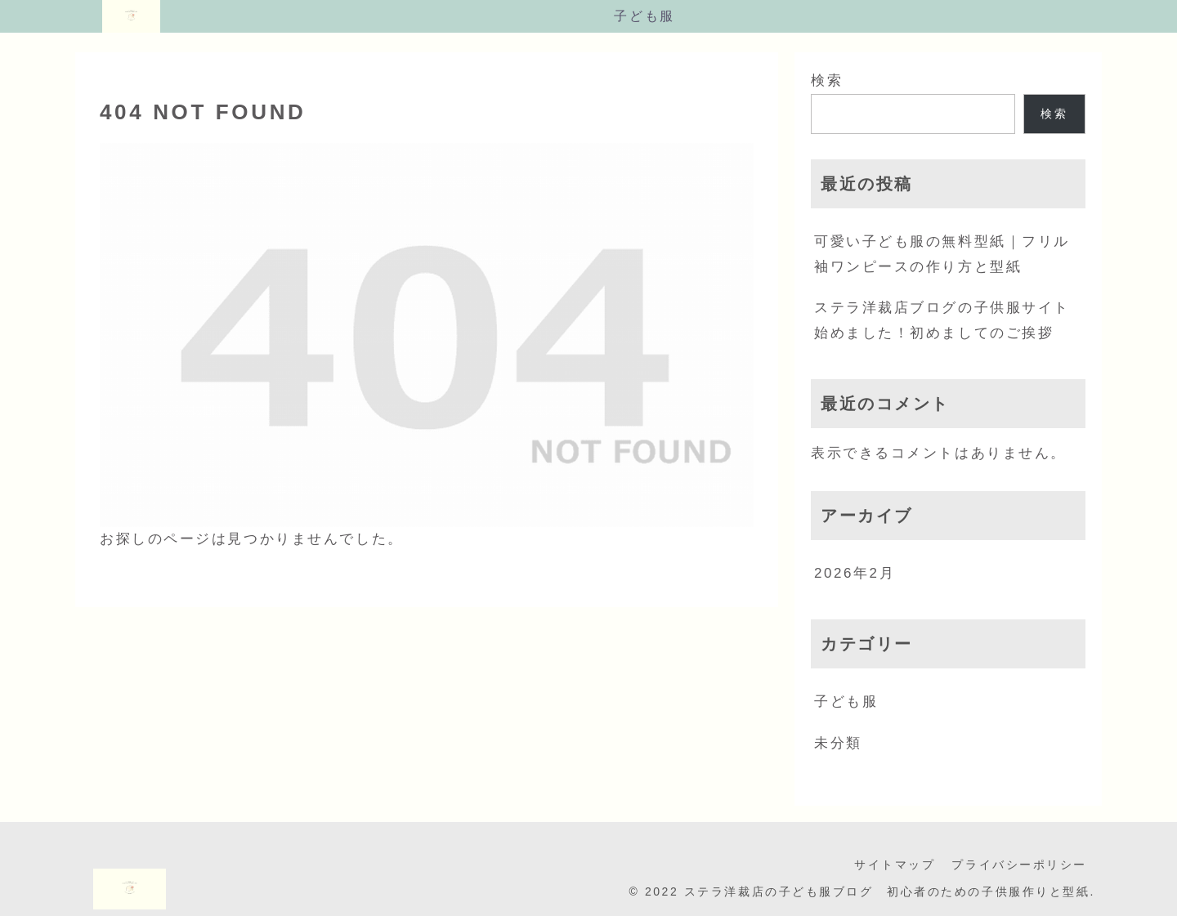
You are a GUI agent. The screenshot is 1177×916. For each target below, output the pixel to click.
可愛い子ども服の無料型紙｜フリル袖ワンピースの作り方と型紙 (942, 254)
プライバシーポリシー (1019, 864)
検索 (827, 80)
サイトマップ (894, 864)
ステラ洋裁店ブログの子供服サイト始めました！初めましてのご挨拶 (942, 320)
